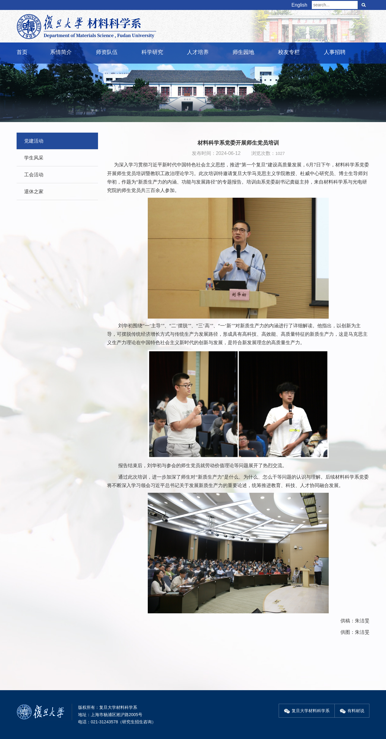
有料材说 (352, 710)
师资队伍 (107, 52)
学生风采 (33, 157)
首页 (22, 52)
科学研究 (152, 52)
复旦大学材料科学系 (307, 710)
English (299, 5)
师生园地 (243, 52)
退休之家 (33, 191)
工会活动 (33, 174)
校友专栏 (289, 52)
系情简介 (61, 52)
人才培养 (198, 52)
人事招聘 (335, 52)
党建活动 (33, 140)
